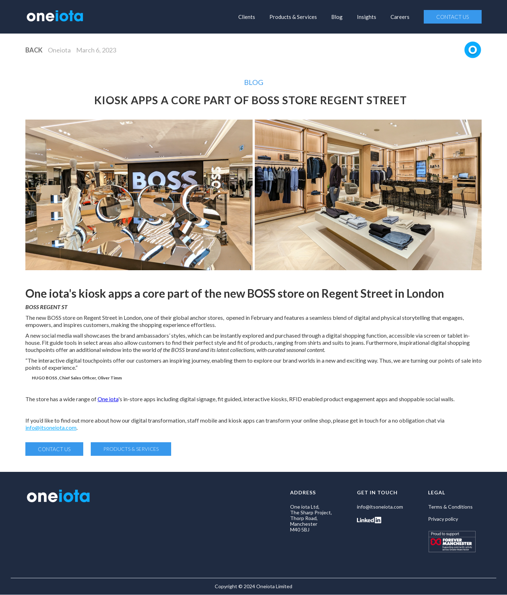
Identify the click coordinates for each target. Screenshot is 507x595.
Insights (366, 17)
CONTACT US (452, 17)
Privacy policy (443, 519)
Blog (337, 17)
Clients (246, 17)
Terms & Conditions (450, 507)
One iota (108, 398)
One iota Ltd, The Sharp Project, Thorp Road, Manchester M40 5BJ (311, 518)
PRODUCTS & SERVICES (131, 449)
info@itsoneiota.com (50, 427)
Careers (400, 17)
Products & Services (293, 17)
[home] (54, 15)
